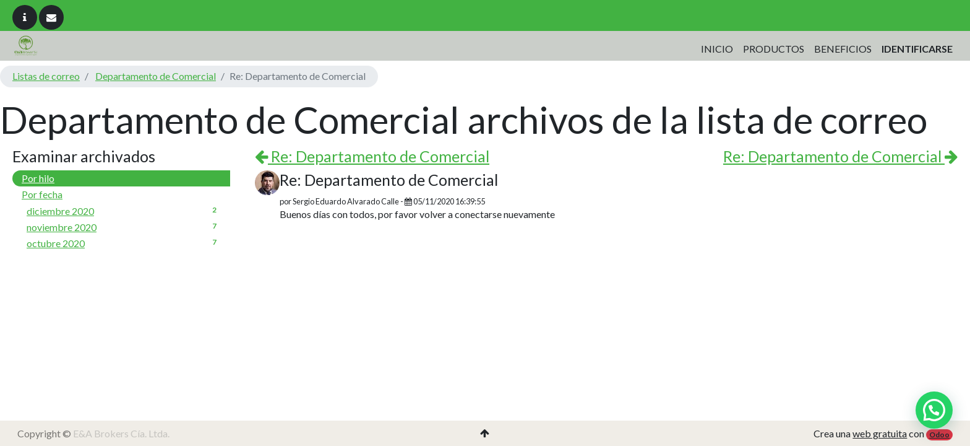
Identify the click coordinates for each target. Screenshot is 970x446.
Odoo (939, 434)
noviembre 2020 (124, 227)
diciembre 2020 (124, 210)
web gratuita (879, 433)
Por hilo (38, 178)
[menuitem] (717, 49)
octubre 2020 (124, 243)
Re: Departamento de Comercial (372, 156)
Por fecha (42, 194)
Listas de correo (46, 76)
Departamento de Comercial (155, 76)
